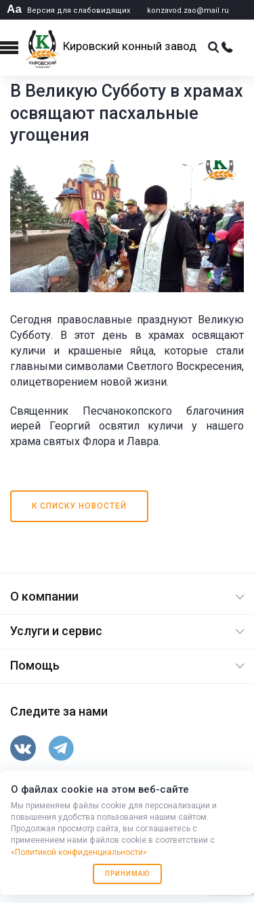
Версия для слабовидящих (68, 10)
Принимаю (127, 873)
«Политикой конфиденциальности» (79, 852)
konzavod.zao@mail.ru (188, 10)
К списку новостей (79, 506)
